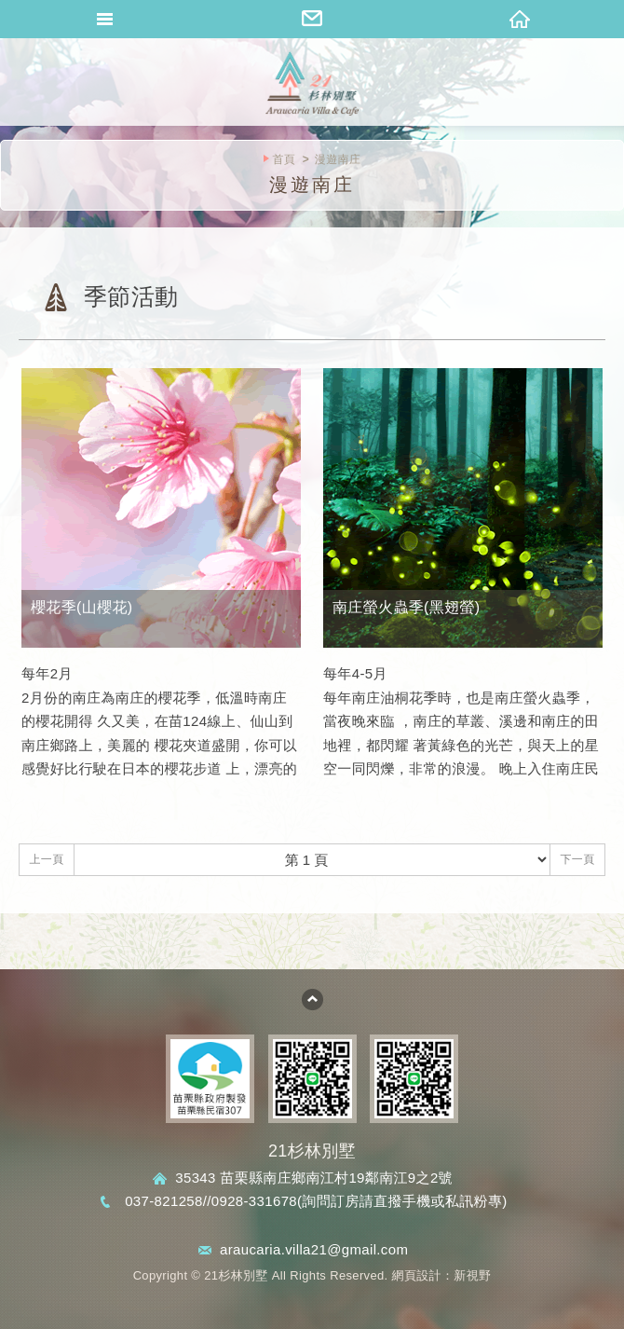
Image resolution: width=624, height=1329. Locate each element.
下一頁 (577, 859)
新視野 (472, 1275)
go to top (312, 999)
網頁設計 (416, 1275)
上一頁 (46, 859)
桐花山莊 (312, 83)
